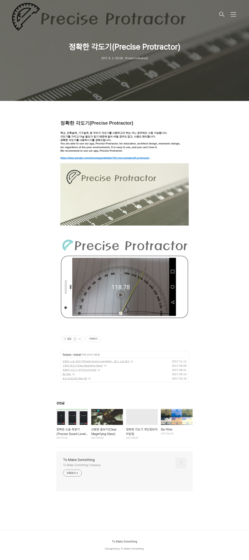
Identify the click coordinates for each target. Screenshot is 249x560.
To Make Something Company (82, 465)
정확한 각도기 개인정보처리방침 (79, 370)
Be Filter (66, 374)
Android (77, 354)
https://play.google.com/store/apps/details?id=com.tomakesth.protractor (105, 157)
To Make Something (79, 460)
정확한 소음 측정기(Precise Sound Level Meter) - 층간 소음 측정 (95, 361)
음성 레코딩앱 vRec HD (74, 378)
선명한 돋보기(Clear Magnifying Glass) (82, 365)
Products (67, 354)
